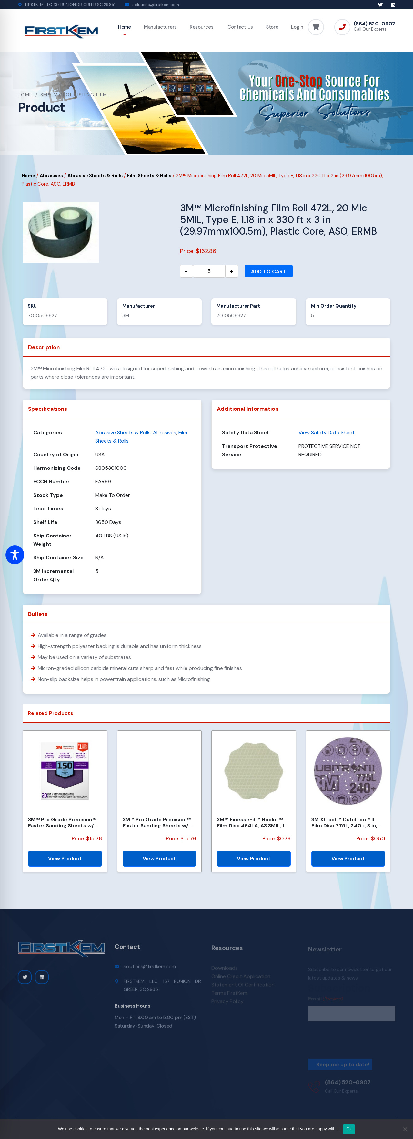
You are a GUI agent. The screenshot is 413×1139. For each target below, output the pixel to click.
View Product (65, 858)
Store (272, 27)
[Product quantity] (209, 271)
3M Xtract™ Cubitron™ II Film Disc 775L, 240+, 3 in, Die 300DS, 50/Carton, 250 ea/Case (346, 822)
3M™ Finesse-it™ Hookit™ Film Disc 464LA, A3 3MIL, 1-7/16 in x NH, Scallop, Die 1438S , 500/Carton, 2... (252, 822)
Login (297, 27)
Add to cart (268, 271)
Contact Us (239, 27)
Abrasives (51, 175)
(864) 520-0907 (374, 23)
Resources (201, 27)
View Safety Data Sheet (326, 432)
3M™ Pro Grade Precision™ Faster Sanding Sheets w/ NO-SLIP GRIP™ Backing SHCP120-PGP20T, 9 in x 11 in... (157, 822)
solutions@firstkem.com (155, 4)
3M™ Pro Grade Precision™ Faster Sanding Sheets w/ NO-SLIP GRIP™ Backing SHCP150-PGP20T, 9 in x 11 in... (62, 822)
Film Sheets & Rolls (149, 175)
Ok (349, 1128)
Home (124, 27)
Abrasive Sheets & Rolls (95, 175)
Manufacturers (160, 27)
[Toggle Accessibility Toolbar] (15, 555)
